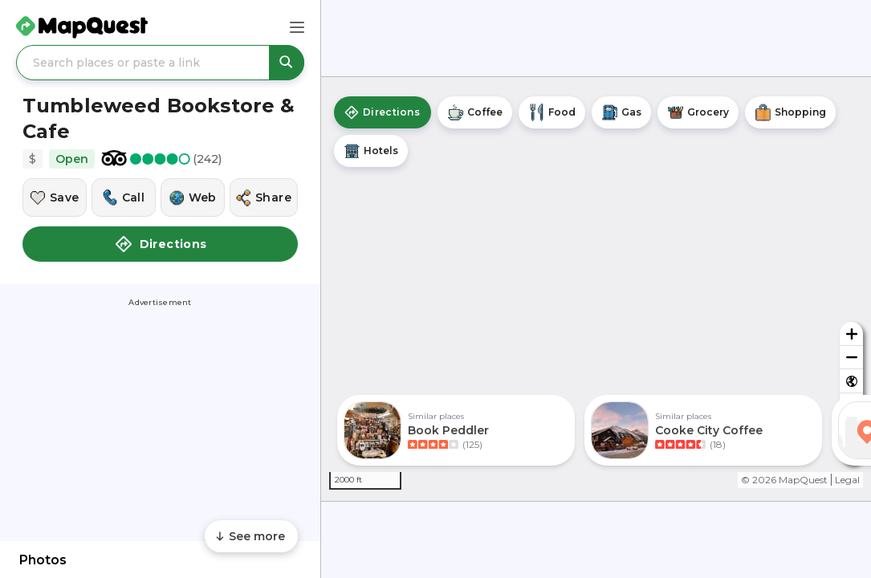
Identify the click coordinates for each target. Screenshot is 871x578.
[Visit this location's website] (193, 197)
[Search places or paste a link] (160, 62)
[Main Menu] (297, 27)
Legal (847, 480)
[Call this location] (124, 197)
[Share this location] (264, 197)
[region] (596, 289)
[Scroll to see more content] (251, 536)
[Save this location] (54, 197)
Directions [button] (160, 244)
